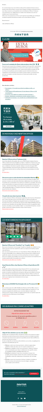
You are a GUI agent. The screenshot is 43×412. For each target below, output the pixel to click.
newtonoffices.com (21, 393)
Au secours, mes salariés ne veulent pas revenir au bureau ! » (19, 94)
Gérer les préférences (21, 406)
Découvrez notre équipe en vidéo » (10, 190)
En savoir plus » (5, 172)
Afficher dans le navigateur (37, 409)
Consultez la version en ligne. (27, 31)
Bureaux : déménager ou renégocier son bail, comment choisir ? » (20, 96)
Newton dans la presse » (8, 209)
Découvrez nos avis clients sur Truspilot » (12, 259)
